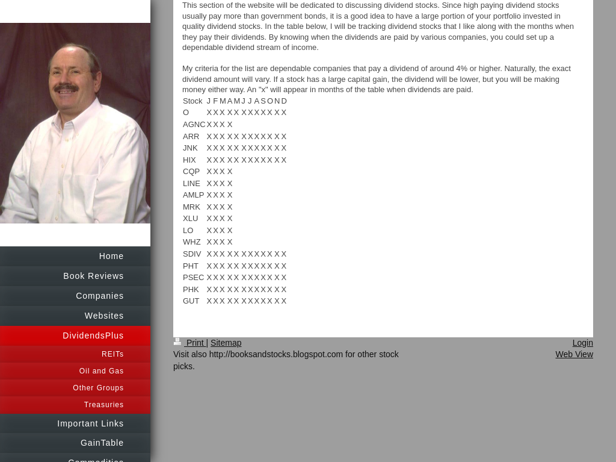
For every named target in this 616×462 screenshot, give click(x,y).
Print (189, 343)
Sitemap (226, 343)
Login (583, 343)
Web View (574, 354)
